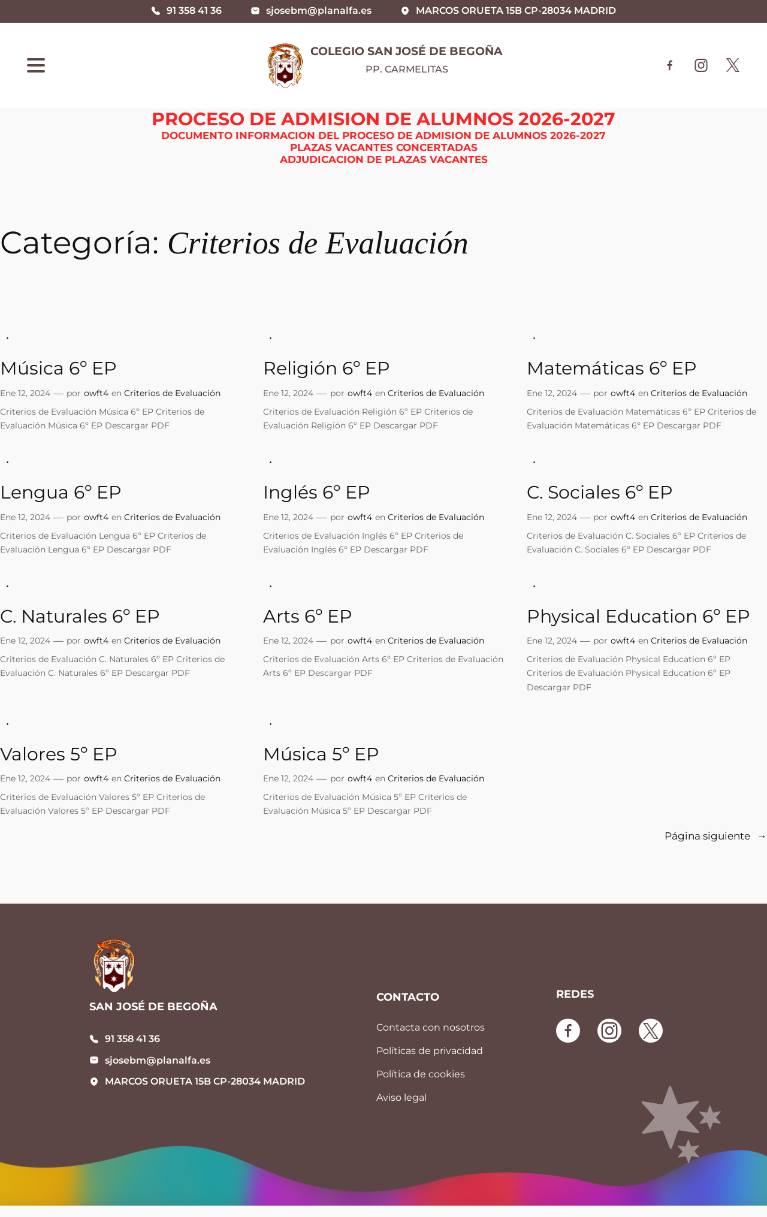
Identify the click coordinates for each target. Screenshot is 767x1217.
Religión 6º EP (326, 368)
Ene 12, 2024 (25, 393)
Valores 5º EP (58, 754)
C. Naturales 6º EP (80, 616)
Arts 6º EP (307, 616)
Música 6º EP (58, 368)
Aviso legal (401, 1097)
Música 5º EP (321, 754)
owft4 (96, 393)
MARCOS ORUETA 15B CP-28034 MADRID (205, 1081)
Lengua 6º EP (61, 492)
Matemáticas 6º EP (612, 368)
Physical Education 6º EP (638, 616)
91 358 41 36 (132, 1038)
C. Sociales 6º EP (600, 492)
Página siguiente (716, 836)
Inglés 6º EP (316, 492)
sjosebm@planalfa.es (157, 1060)
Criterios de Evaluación (172, 393)
